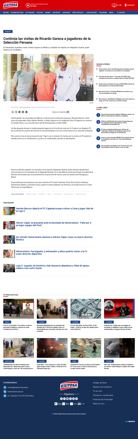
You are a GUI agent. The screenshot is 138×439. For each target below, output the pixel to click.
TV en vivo (97, 391)
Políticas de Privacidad (103, 399)
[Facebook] (61, 398)
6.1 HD (119, 5)
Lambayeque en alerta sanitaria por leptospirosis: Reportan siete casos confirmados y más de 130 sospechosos (18, 366)
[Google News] (73, 398)
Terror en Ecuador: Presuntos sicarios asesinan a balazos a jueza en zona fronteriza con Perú (17, 327)
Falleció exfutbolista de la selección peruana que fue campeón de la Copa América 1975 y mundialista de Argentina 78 (117, 122)
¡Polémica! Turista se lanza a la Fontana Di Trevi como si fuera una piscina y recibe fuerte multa (85, 366)
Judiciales (66, 12)
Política (40, 12)
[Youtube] (67, 398)
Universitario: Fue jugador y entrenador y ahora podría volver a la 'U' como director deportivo (51, 252)
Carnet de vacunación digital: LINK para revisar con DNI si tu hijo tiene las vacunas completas (117, 115)
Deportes (56, 12)
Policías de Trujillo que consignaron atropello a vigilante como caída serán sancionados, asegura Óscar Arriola (118, 327)
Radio (111, 12)
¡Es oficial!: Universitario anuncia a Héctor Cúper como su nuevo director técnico (54, 238)
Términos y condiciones (103, 395)
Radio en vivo (98, 403)
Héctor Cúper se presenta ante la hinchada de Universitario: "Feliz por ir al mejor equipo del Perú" (53, 224)
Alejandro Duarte (31, 194)
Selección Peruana (81, 194)
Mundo (47, 12)
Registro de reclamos (102, 387)
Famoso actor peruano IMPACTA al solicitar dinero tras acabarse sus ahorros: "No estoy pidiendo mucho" (117, 139)
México (49, 194)
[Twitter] (64, 398)
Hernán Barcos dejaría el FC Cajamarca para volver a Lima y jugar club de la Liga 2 (54, 209)
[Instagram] (70, 398)
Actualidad (30, 12)
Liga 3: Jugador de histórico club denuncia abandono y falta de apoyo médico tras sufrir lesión (52, 267)
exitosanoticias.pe (15, 391)
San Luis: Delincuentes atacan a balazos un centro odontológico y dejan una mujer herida (119, 366)
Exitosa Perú (92, 12)
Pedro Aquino (58, 194)
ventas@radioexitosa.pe (17, 387)
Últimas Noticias (17, 12)
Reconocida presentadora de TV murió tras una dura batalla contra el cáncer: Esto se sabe (116, 146)
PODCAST (131, 5)
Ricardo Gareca (68, 194)
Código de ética (99, 383)
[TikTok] (76, 398)
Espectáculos (77, 12)
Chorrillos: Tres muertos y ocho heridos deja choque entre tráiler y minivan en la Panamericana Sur (51, 366)
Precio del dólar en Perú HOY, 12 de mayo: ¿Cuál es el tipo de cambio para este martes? (84, 327)
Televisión (103, 12)
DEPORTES (42, 194)
